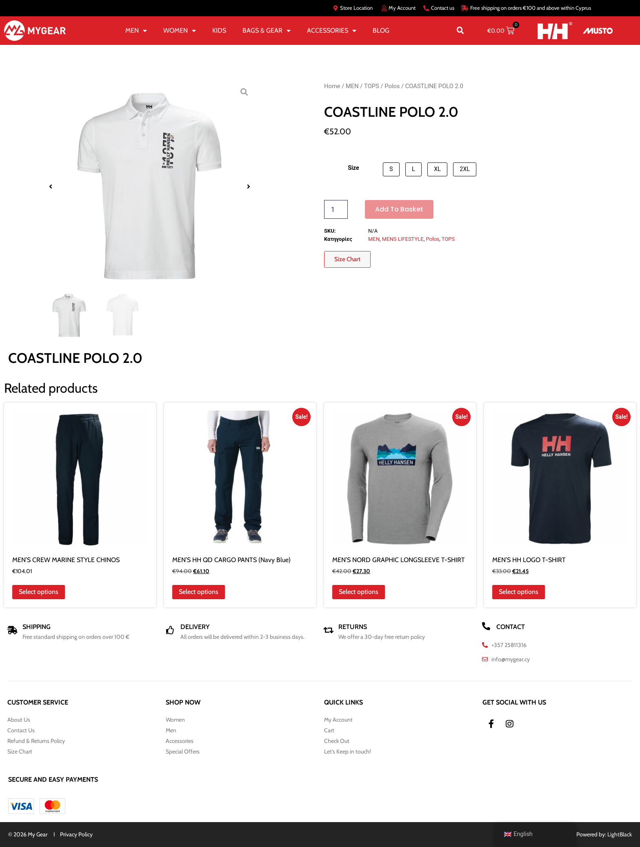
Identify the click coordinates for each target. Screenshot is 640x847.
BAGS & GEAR (266, 30)
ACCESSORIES (331, 30)
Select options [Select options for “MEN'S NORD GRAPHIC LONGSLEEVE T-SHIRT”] (358, 592)
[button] (460, 30)
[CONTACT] (486, 626)
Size (353, 168)
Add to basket (399, 209)
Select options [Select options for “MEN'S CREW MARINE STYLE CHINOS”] (38, 592)
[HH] (555, 31)
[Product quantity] (336, 209)
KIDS (219, 30)
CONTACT (510, 627)
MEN (136, 30)
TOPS (371, 86)
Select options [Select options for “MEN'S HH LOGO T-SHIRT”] (518, 592)
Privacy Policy (76, 834)
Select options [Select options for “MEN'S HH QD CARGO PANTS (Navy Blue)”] (198, 592)
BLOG (381, 30)
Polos (392, 86)
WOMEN (179, 30)
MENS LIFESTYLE (403, 239)
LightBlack (619, 834)
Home (332, 86)
